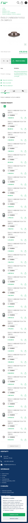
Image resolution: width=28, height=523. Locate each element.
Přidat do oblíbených (7, 85)
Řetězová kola (6, 11)
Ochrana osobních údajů (8, 492)
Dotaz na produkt (6, 83)
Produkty (4, 475)
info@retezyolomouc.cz (10, 464)
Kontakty (4, 482)
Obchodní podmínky (7, 490)
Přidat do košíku (18, 61)
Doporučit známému (7, 80)
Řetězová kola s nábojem (9, 12)
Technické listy (5, 479)
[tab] (5, 91)
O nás (3, 477)
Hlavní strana (5, 473)
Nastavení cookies (14, 518)
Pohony (4, 9)
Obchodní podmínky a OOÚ (8, 480)
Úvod (3, 8)
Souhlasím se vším (14, 514)
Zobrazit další (14, 446)
